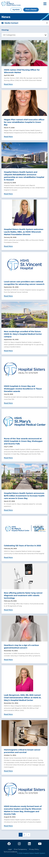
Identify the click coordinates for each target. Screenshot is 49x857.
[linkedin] (29, 844)
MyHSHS (16, 10)
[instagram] (19, 844)
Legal (10, 849)
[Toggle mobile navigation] (45, 4)
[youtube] (40, 844)
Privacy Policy (34, 849)
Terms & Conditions (10, 852)
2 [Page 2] (24, 835)
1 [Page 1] (20, 835)
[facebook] (9, 844)
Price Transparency (20, 849)
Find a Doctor (31, 10)
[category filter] (24, 35)
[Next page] (28, 835)
